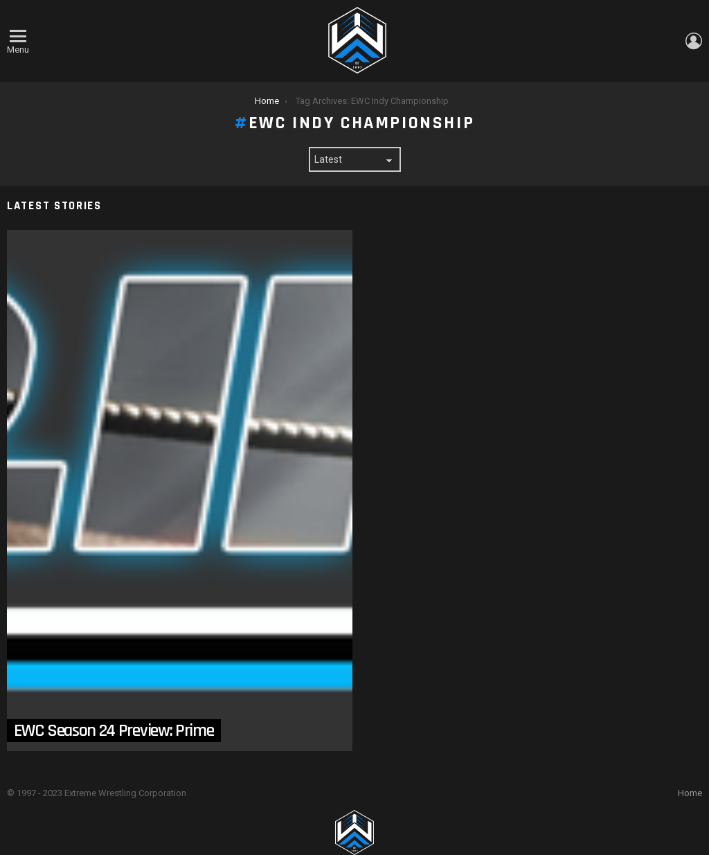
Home (690, 793)
